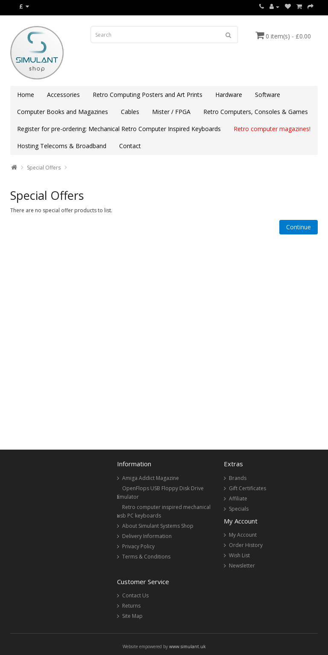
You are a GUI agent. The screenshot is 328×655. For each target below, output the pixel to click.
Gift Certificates (247, 488)
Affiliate (238, 498)
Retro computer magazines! (272, 129)
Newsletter (242, 565)
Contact (130, 146)
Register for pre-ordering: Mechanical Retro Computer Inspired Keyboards (119, 129)
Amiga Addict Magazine (150, 478)
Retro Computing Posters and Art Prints (147, 95)
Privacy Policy (138, 546)
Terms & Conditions (146, 556)
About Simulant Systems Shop (157, 525)
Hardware (228, 95)
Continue (298, 227)
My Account (243, 534)
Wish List (239, 555)
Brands (237, 478)
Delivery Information (147, 536)
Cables (130, 112)
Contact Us (135, 595)
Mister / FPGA (171, 112)
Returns (131, 605)
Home (25, 95)
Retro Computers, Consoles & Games (255, 112)
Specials (239, 508)
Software (267, 95)
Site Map (132, 616)
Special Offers (44, 167)
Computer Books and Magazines (62, 112)
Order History (246, 545)
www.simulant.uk (187, 646)
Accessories (63, 95)
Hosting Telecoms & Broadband (61, 146)
